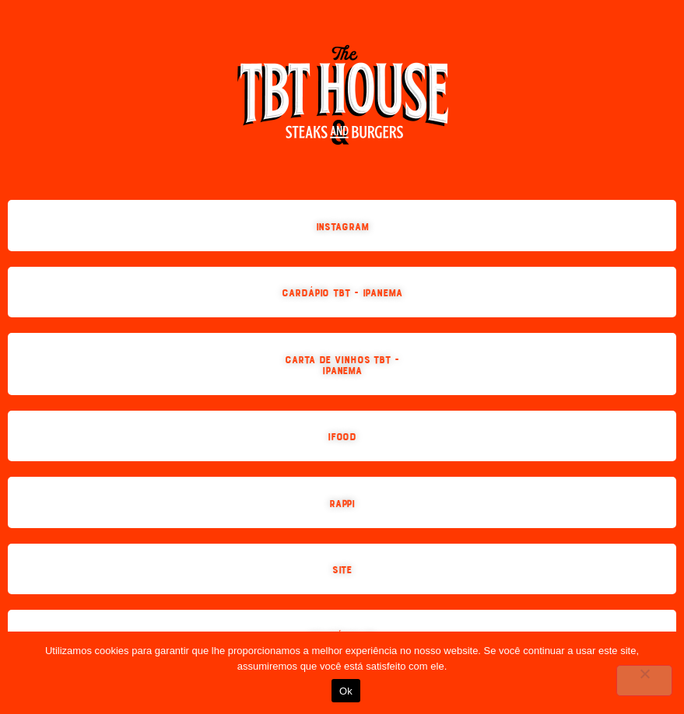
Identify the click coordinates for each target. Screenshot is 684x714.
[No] (644, 680)
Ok (346, 691)
